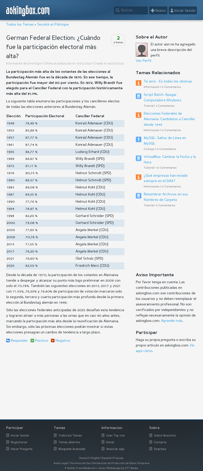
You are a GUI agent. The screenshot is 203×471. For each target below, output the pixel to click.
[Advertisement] (65, 378)
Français (118, 458)
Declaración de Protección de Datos (114, 463)
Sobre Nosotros (165, 435)
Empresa (160, 449)
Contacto (160, 442)
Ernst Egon (35, 63)
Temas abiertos (69, 442)
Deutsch (84, 458)
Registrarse (19, 442)
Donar (110, 442)
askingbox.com (28, 10)
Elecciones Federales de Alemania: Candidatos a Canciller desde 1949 (169, 119)
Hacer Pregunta (21, 449)
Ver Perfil (143, 61)
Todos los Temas (20, 24)
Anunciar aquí (115, 449)
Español (106, 458)
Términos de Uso (80, 463)
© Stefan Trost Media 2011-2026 (85, 468)
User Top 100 (115, 435)
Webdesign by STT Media (122, 468)
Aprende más (171, 321)
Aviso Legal (61, 463)
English (95, 458)
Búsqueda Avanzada (71, 449)
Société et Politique (53, 24)
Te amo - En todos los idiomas (168, 81)
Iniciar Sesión (20, 435)
